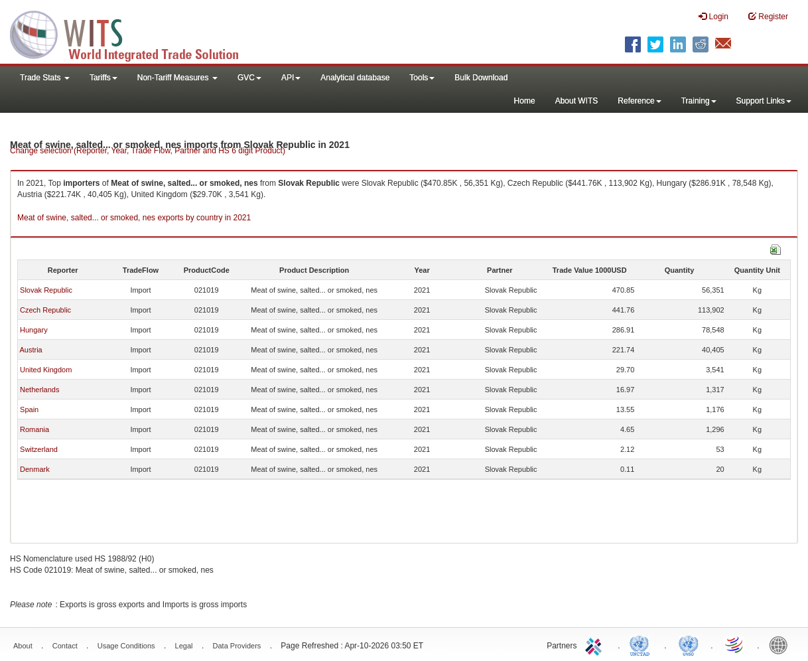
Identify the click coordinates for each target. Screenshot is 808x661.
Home (524, 101)
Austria (30, 350)
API (291, 77)
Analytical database (354, 77)
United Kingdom (46, 370)
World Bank (781, 644)
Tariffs (103, 77)
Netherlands (39, 390)
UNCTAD (642, 644)
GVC (249, 77)
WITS (132, 33)
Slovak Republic (46, 290)
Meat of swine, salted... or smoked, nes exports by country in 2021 (134, 217)
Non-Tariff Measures (177, 77)
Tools (422, 77)
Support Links (763, 101)
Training (698, 101)
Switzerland (39, 449)
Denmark (35, 469)
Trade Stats (45, 77)
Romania (34, 429)
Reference (639, 101)
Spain (29, 409)
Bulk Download (480, 77)
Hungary (34, 330)
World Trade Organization (735, 644)
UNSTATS (688, 644)
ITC (595, 644)
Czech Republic (45, 310)
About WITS (576, 101)
